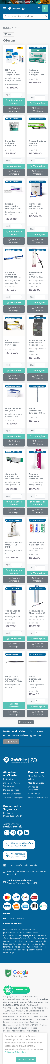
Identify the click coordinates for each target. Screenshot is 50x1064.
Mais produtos (25, 722)
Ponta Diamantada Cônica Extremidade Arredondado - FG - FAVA (36, 678)
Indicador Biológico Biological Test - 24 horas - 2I (37, 72)
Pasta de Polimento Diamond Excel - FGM (37, 476)
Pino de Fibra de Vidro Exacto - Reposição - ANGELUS (37, 342)
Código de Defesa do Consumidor (13, 784)
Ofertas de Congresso (33, 788)
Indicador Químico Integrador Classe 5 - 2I (11, 143)
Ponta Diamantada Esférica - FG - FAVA (36, 410)
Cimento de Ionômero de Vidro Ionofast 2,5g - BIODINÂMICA (12, 476)
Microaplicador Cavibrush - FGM (37, 543)
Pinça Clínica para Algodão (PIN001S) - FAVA (13, 678)
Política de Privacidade (15, 1052)
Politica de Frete (11, 790)
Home (6, 27)
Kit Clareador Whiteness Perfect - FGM (36, 206)
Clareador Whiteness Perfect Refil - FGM (12, 274)
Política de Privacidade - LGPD (12, 814)
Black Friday (34, 793)
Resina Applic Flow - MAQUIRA (37, 612)
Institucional (9, 779)
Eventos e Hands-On (38, 797)
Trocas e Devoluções (13, 798)
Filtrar (8, 34)
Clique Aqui (11, 741)
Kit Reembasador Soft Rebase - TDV (12, 342)
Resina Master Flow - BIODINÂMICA (36, 274)
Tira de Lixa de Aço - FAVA (12, 612)
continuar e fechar (26, 1059)
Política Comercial (12, 794)
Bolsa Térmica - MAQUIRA (13, 409)
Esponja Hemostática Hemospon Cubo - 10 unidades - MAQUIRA (13, 206)
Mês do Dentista (36, 783)
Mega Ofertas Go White (36, 777)
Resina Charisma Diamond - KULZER (37, 143)
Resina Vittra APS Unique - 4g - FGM (14, 544)
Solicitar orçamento (14, 705)
